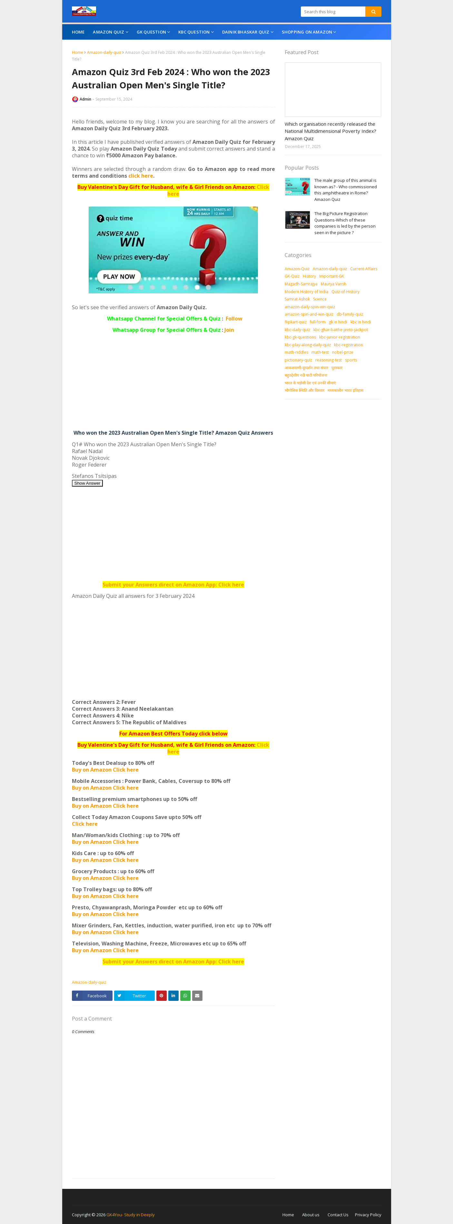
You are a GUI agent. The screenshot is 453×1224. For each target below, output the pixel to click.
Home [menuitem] (78, 32)
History (309, 276)
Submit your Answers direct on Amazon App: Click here (173, 584)
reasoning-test (328, 360)
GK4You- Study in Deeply (130, 1215)
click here (140, 175)
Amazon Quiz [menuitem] (108, 32)
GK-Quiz (292, 276)
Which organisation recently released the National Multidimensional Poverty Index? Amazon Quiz (330, 131)
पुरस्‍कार (336, 367)
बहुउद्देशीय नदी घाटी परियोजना (306, 375)
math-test (320, 352)
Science (320, 299)
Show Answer (87, 483)
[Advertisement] (173, 383)
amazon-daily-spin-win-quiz (310, 307)
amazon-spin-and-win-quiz (309, 314)
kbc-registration (348, 345)
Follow (234, 318)
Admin (85, 99)
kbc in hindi (360, 322)
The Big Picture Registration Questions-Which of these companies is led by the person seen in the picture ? (345, 223)
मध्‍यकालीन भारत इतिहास (345, 390)
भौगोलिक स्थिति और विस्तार (304, 390)
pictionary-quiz (298, 360)
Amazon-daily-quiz (104, 52)
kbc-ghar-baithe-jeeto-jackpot (340, 329)
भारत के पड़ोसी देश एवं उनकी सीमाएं (310, 383)
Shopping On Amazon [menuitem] (307, 32)
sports (351, 360)
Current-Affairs (363, 268)
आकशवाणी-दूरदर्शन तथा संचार (306, 367)
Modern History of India (306, 291)
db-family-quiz (350, 314)
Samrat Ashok (297, 299)
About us (311, 1215)
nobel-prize (342, 352)
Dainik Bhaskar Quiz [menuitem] (246, 32)
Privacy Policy (368, 1215)
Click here (85, 823)
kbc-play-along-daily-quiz (308, 345)
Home (77, 52)
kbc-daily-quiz (297, 329)
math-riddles (296, 352)
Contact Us (338, 1215)
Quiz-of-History (345, 291)
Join (229, 329)
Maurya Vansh (333, 284)
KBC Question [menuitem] (194, 32)
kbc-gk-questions (300, 337)
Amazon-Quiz (297, 268)
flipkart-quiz (296, 322)
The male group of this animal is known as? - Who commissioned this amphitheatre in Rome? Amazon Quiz (345, 189)
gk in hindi (338, 322)
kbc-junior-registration (339, 337)
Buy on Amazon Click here (105, 769)
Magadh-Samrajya (301, 284)
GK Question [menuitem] (151, 32)
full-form (318, 322)
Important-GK (331, 276)
